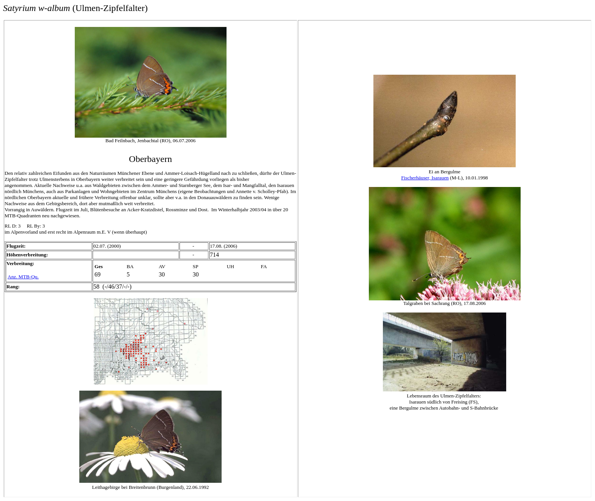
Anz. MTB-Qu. (23, 277)
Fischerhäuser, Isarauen (425, 178)
